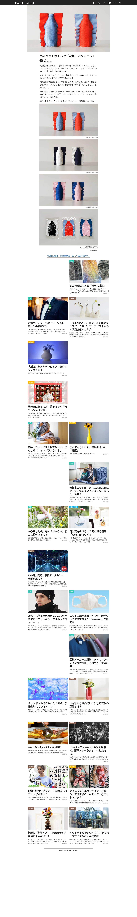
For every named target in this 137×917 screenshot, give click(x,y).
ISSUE (30, 679)
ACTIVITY (31, 343)
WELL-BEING (73, 507)
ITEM (71, 262)
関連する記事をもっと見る (68, 851)
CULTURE (72, 299)
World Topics (94, 251)
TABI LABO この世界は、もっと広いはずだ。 (68, 257)
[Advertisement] (68, 889)
